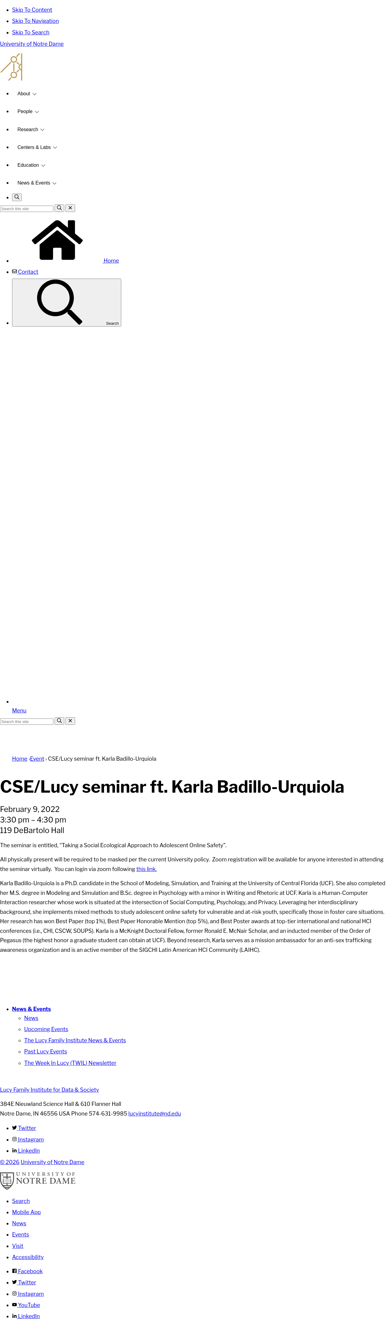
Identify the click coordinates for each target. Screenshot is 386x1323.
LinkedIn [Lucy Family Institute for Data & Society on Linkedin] (26, 1151)
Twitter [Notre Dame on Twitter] (24, 1282)
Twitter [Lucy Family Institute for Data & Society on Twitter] (24, 1128)
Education (28, 165)
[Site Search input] (26, 209)
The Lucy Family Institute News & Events (75, 1040)
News (31, 1018)
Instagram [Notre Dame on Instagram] (28, 1294)
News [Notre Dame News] (19, 1223)
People (25, 111)
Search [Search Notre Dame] (21, 1201)
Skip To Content (32, 10)
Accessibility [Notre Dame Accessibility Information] (28, 1257)
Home (65, 260)
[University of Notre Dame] (37, 1188)
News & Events (33, 182)
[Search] (59, 208)
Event (37, 759)
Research (27, 129)
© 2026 (10, 1162)
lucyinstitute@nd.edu (154, 1113)
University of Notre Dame (32, 44)
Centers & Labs (34, 147)
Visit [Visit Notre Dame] (18, 1246)
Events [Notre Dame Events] (20, 1234)
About (23, 93)
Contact (25, 272)
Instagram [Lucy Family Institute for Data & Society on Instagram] (28, 1139)
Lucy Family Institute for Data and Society (193, 67)
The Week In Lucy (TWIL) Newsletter (70, 1063)
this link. (146, 869)
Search (66, 302)
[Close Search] (70, 208)
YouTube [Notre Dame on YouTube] (26, 1305)
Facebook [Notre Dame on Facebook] (27, 1271)
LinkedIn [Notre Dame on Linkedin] (26, 1316)
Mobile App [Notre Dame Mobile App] (26, 1212)
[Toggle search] (17, 197)
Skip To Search (30, 32)
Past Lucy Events (45, 1051)
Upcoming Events (46, 1029)
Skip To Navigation (35, 21)
